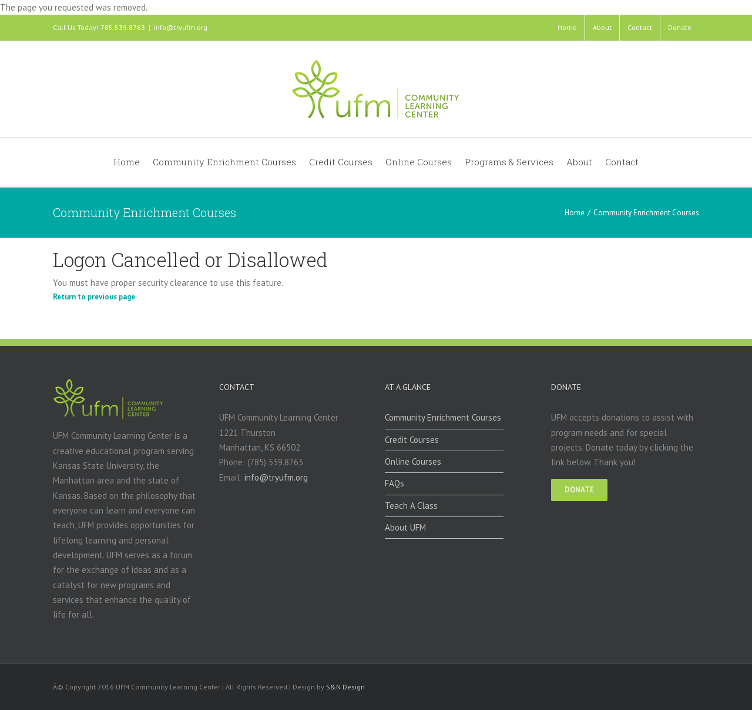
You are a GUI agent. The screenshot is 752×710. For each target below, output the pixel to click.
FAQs (394, 483)
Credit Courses (412, 439)
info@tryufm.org (180, 27)
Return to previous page (94, 297)
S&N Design (345, 686)
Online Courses (413, 461)
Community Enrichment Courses (443, 417)
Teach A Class (411, 505)
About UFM (405, 527)
